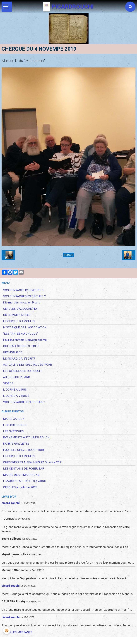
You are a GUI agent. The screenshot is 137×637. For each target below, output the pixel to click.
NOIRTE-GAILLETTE (16, 443)
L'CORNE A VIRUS (15, 389)
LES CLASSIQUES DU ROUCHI (22, 371)
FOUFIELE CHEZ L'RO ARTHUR (23, 450)
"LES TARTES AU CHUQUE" (20, 333)
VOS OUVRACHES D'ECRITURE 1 (24, 402)
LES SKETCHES (13, 431)
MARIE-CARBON (14, 419)
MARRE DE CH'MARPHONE (21, 475)
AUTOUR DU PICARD (16, 377)
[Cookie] (6, 630)
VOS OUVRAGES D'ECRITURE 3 (23, 290)
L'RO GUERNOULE (15, 425)
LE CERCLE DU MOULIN (19, 321)
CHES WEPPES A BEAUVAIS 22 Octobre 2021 (33, 462)
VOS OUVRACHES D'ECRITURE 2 (24, 296)
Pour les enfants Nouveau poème (25, 340)
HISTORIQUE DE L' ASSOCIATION (25, 327)
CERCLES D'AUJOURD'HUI (20, 308)
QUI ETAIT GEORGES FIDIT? (21, 346)
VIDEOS (8, 383)
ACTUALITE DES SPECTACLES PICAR (27, 364)
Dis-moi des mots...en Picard (21, 302)
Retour (68, 254)
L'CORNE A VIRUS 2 (16, 396)
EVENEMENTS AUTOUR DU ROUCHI (26, 437)
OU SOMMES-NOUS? (16, 315)
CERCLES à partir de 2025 (20, 487)
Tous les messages (17, 632)
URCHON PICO (12, 352)
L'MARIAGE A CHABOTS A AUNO (24, 481)
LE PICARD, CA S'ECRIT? (19, 358)
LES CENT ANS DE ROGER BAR (23, 468)
